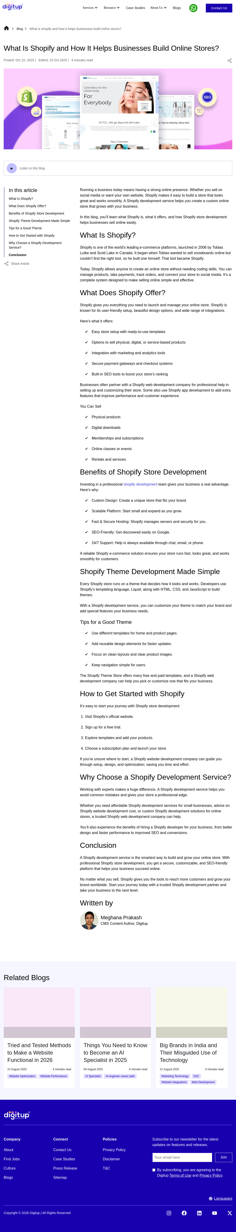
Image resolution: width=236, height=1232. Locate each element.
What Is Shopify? (21, 198)
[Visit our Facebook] (184, 1214)
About (8, 1150)
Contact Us (62, 1150)
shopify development (140, 484)
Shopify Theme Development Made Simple (39, 221)
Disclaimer (111, 1159)
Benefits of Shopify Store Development (36, 213)
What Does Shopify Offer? (27, 206)
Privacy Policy (114, 1150)
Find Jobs (12, 1159)
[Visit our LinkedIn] (199, 1214)
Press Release (65, 1168)
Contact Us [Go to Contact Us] (219, 8)
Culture (10, 1168)
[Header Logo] (12, 7)
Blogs (177, 8)
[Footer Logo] (17, 1115)
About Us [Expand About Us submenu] (159, 8)
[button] (193, 8)
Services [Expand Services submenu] (91, 8)
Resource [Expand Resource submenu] (112, 8)
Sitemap (60, 1177)
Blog (20, 29)
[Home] (6, 28)
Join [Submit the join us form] (223, 1157)
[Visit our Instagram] (168, 1214)
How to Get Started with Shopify (31, 235)
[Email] (182, 1157)
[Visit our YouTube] (214, 1214)
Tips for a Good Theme (25, 228)
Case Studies (135, 8)
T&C (106, 1168)
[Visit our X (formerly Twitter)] (229, 1214)
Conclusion (17, 255)
